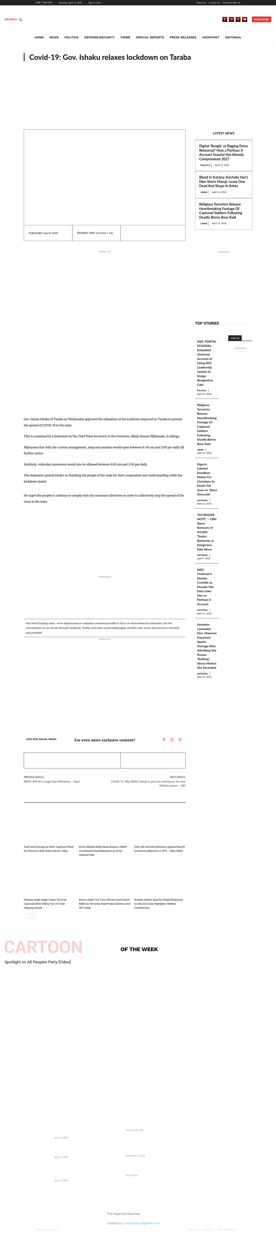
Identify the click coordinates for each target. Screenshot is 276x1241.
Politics (205, 165)
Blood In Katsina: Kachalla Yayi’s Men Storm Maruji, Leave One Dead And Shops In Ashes (223, 181)
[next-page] (32, 915)
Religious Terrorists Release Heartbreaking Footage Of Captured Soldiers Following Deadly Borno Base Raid (220, 210)
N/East (241, 58)
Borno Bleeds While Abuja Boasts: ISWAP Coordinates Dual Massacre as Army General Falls (103, 850)
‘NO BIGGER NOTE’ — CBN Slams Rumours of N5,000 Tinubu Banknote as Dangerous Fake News (207, 547)
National (204, 514)
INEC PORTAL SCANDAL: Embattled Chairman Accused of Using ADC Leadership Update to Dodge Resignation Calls (206, 365)
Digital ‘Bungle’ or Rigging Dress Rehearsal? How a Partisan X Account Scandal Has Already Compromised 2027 (223, 152)
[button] (14, 19)
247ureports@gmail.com (142, 1222)
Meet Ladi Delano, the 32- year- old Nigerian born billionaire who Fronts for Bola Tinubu (144, 1165)
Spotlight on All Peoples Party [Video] (38, 961)
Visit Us (235, 338)
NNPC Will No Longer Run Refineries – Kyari (52, 781)
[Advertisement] (138, 90)
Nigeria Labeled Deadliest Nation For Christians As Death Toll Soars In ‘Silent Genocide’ (207, 491)
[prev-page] (26, 915)
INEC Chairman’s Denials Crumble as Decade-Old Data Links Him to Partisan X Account (206, 602)
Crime (203, 192)
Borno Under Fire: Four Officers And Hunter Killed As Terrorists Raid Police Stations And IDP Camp (102, 903)
